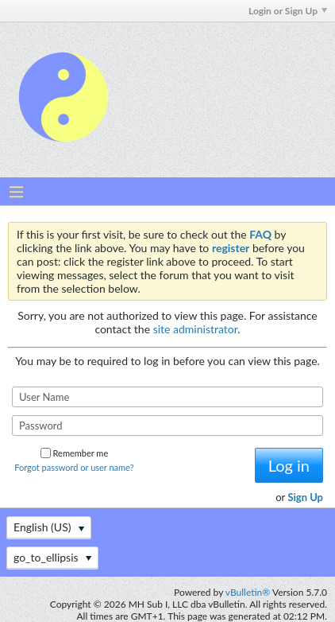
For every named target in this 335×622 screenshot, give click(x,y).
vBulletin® (247, 592)
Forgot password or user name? (73, 467)
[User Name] (167, 397)
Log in (289, 465)
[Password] (167, 425)
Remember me (74, 453)
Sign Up (305, 497)
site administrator (195, 329)
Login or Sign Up (287, 11)
